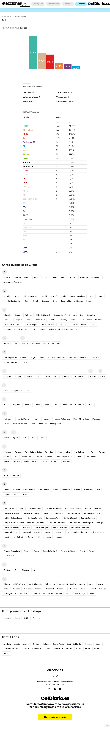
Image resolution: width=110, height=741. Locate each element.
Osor (42, 438)
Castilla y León (58, 644)
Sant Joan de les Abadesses (14, 518)
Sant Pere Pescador (60, 527)
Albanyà (27, 277)
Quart (6, 476)
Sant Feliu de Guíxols (11, 513)
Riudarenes (66, 490)
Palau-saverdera (64, 452)
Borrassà (45, 301)
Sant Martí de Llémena (57, 523)
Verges (91, 584)
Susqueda (58, 537)
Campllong (7, 320)
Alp (46, 277)
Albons (36, 277)
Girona (47, 376)
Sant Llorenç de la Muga (36, 523)
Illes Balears (58, 649)
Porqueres (16, 461)
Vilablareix (39, 589)
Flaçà (33, 358)
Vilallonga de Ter (10, 594)
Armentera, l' (96, 277)
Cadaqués (28, 315)
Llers (55, 405)
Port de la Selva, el (31, 461)
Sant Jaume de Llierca (92, 513)
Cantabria (46, 644)
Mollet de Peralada (20, 424)
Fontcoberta (84, 358)
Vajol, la (7, 584)
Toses (91, 551)
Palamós (18, 452)
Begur (17, 296)
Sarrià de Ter (59, 532)
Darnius (6, 343)
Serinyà (6, 537)
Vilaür (68, 594)
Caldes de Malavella (43, 315)
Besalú (44, 296)
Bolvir (27, 301)
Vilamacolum (24, 594)
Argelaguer (84, 277)
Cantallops (52, 320)
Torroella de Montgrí (68, 551)
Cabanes (18, 315)
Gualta (66, 376)
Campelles (91, 315)
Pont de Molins (91, 457)
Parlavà (6, 457)
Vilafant (93, 589)
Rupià (25, 494)
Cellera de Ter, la (48, 325)
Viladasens (61, 589)
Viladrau (84, 589)
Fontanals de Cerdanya (56, 358)
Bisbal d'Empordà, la (77, 296)
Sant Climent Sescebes (73, 509)
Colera (93, 325)
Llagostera (16, 405)
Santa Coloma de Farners (80, 527)
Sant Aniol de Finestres (53, 509)
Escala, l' (25, 343)
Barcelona (7, 618)
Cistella (84, 325)
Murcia (96, 649)
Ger (38, 376)
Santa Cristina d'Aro (11, 532)
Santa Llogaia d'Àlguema (31, 532)
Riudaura (77, 490)
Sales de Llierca (9, 509)
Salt (21, 509)
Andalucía (7, 644)
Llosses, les (79, 405)
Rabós (6, 490)
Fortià (25, 362)
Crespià (42, 329)
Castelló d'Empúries (31, 325)
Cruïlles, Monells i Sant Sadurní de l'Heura (63, 329)
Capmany (63, 320)
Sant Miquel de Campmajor (93, 523)
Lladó (6, 405)
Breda (55, 301)
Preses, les (55, 461)
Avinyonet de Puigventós (13, 282)
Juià (28, 391)
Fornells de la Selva (11, 362)
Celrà (61, 325)
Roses (16, 494)
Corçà (33, 329)
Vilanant (59, 594)
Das (15, 343)
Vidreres (101, 584)
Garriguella (18, 376)
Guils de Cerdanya (79, 376)
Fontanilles (73, 358)
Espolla (46, 343)
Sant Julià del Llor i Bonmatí (14, 523)
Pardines (102, 452)
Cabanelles (8, 315)
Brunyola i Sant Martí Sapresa (72, 301)
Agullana (7, 277)
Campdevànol (78, 315)
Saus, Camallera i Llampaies (78, 532)
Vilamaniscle (48, 594)
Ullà (16, 570)
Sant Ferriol (47, 513)
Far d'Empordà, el (10, 358)
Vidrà (6, 589)
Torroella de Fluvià (50, 551)
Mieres (6, 424)
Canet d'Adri (40, 320)
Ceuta (98, 644)
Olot (24, 438)
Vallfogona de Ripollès (67, 584)
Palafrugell (8, 452)
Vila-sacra (16, 589)
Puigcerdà (66, 461)
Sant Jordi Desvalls (70, 518)
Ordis (33, 438)
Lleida (26, 618)
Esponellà (56, 343)
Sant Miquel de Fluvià (12, 527)
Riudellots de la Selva (92, 490)
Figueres (23, 358)
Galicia (47, 649)
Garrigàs (29, 376)
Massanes (46, 419)
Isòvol (102, 376)
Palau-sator (49, 452)
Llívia (90, 405)
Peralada (48, 457)
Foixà (42, 358)
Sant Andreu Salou (34, 509)
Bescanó (54, 296)
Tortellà (82, 551)
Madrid (78, 649)
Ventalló (82, 584)
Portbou (45, 461)
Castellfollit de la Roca (12, 325)
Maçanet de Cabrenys (62, 419)
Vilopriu (92, 594)
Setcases (29, 537)
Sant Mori (26, 527)
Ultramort (25, 570)
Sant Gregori (59, 513)
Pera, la (39, 457)
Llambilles (27, 405)
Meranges (96, 419)
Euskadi (26, 649)
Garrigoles (7, 376)
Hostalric (93, 376)
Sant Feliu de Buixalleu (93, 509)
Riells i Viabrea (43, 490)
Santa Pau (47, 532)
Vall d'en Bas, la (19, 584)
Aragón (17, 644)
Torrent (36, 551)
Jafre (6, 391)
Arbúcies (73, 277)
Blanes (100, 296)
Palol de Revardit (80, 452)
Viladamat (50, 589)
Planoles (79, 457)
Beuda (63, 296)
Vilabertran (28, 589)
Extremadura (37, 649)
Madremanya (8, 419)
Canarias (36, 644)
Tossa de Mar (9, 556)
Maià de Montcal (23, 419)
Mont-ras (43, 424)
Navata (6, 438)
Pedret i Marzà (27, 457)
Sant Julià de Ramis (88, 518)
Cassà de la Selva (77, 320)
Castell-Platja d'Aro (94, 320)
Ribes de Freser (29, 490)
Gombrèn (57, 376)
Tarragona (36, 618)
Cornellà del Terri (20, 329)
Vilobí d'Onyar (80, 594)
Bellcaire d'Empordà (30, 296)
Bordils (35, 301)
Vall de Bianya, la (35, 584)
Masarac (36, 419)
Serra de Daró (18, 537)
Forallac (96, 358)
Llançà (46, 405)
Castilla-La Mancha (74, 644)
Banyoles (7, 296)
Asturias (26, 644)
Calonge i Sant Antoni (62, 315)
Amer (55, 277)
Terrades (27, 551)
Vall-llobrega (50, 584)
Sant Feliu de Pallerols (31, 513)
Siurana (48, 537)
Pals (92, 452)
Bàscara (89, 301)
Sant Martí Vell (74, 523)
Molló (33, 424)
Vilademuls (73, 589)
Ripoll (55, 490)
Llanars (37, 405)
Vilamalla (36, 594)
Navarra (6, 653)
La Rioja (69, 649)
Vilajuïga (102, 589)
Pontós (6, 461)
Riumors (7, 494)
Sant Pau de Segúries (41, 527)
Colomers (7, 329)
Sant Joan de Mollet (35, 518)
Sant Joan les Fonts (53, 518)
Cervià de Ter (73, 325)
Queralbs (16, 476)
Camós (29, 320)
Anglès (63, 277)
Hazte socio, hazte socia (55, 717)
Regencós (16, 490)
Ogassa (15, 438)
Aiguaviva (17, 277)
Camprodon (19, 320)
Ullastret (7, 570)
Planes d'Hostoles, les (64, 457)
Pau (15, 457)
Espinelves (36, 343)
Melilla (87, 649)
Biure (91, 296)
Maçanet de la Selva (81, 419)
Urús (35, 570)
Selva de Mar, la (98, 532)
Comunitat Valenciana (12, 649)
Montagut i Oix (55, 424)
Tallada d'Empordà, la (12, 551)
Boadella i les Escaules (12, 301)
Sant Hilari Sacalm (73, 513)
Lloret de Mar (67, 405)
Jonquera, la (17, 391)
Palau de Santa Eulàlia (33, 452)
